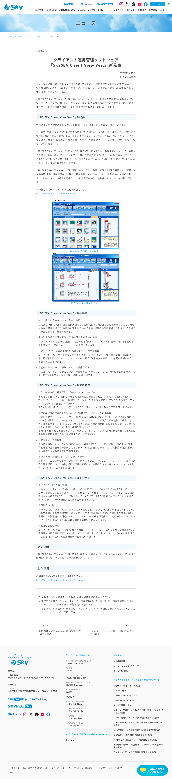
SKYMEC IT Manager (86, 683)
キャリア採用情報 (121, 671)
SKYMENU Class (87, 717)
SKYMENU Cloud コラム (124, 700)
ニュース (164, 9)
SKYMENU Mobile (87, 709)
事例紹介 (142, 9)
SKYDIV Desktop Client (86, 676)
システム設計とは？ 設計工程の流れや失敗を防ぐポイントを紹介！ (138, 723)
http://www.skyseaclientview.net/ (55, 193)
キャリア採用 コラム (122, 705)
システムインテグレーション (91, 9)
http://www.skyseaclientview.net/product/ (60, 579)
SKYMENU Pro (87, 724)
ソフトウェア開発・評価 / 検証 (121, 9)
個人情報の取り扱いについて (35, 768)
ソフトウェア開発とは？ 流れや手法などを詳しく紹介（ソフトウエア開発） (139, 711)
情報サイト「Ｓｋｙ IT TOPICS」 (127, 685)
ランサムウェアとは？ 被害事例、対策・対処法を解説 (135, 752)
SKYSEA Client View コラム (125, 695)
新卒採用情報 (119, 661)
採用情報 (153, 9)
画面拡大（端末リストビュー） (86, 303)
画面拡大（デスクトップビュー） (86, 250)
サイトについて (57, 768)
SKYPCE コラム (120, 690)
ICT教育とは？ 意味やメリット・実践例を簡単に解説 (135, 739)
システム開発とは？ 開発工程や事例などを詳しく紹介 (136, 717)
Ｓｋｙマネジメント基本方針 (80, 768)
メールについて (14, 772)
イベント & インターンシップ (126, 666)
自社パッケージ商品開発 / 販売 (61, 9)
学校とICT (70, 740)
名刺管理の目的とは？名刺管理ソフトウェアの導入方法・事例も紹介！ (138, 746)
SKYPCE (86, 669)
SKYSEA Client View (86, 662)
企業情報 (39, 9)
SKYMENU (70, 697)
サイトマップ (13, 768)
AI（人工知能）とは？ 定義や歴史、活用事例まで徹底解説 (137, 730)
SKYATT (86, 690)
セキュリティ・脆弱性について (109, 768)
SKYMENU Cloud (87, 702)
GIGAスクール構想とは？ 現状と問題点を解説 (133, 735)
